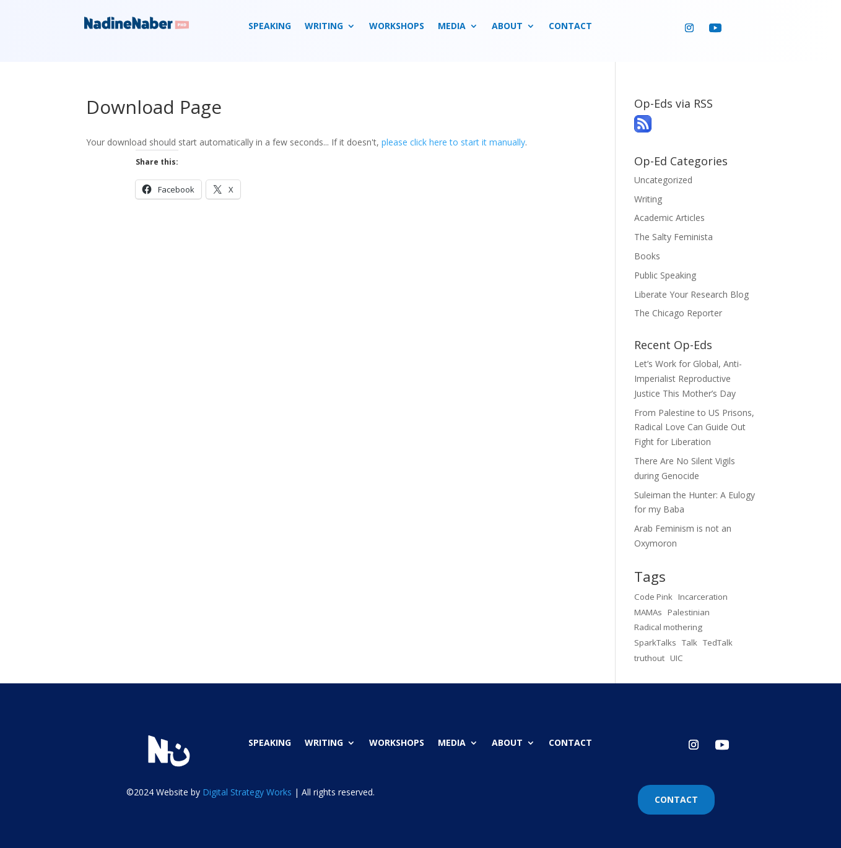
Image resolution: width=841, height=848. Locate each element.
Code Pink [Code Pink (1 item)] (653, 596)
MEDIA (452, 27)
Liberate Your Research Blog (691, 294)
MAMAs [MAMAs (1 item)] (648, 612)
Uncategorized (663, 180)
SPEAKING (269, 27)
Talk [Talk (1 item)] (689, 642)
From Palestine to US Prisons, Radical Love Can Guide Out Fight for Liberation (694, 427)
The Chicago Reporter (678, 313)
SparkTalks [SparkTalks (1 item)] (655, 642)
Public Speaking (665, 275)
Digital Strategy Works (247, 792)
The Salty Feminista (673, 237)
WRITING (324, 27)
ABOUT (507, 27)
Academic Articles (669, 217)
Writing (648, 199)
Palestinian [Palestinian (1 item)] (689, 612)
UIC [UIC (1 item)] (676, 658)
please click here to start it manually (453, 142)
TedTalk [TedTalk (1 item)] (718, 642)
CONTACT (570, 27)
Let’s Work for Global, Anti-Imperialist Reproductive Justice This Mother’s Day (688, 378)
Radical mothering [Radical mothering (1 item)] (668, 627)
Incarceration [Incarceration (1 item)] (703, 596)
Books (647, 256)
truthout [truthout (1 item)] (649, 658)
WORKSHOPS (396, 27)
